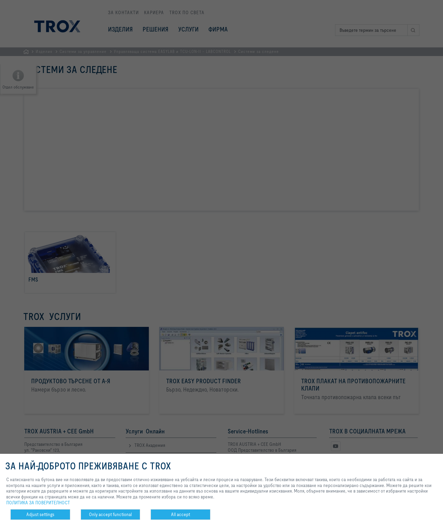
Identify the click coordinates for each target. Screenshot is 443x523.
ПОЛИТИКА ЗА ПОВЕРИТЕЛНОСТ (38, 502)
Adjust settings (40, 514)
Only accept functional (110, 514)
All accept (180, 514)
